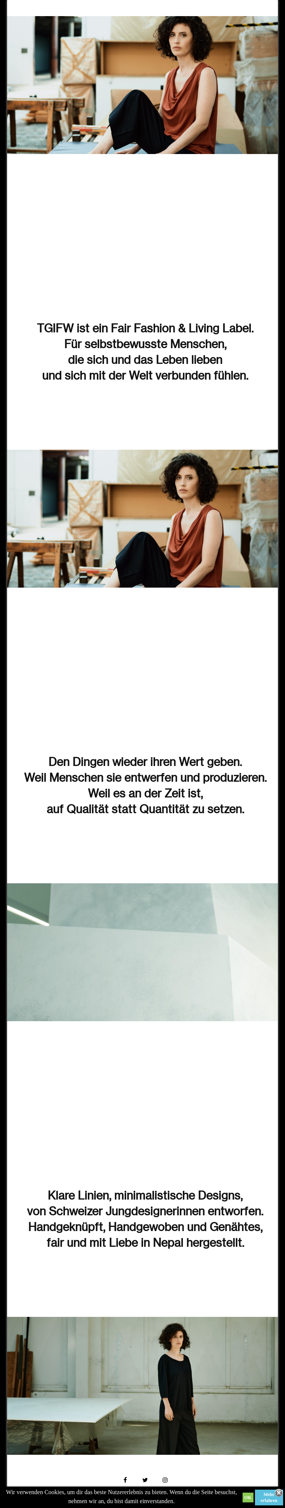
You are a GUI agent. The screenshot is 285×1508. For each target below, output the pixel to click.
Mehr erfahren (269, 1497)
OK (248, 1497)
